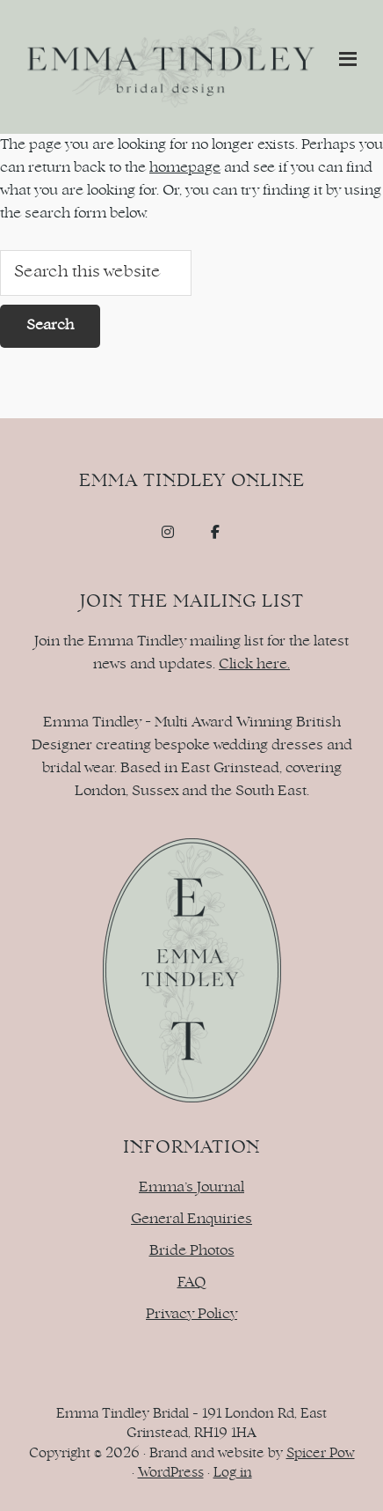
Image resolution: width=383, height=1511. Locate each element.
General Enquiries (191, 1219)
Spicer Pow (320, 1454)
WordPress (171, 1473)
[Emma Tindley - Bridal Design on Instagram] (168, 533)
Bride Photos (192, 1251)
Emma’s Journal (191, 1188)
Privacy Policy (191, 1314)
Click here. (254, 664)
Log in (232, 1473)
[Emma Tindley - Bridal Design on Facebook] (215, 533)
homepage (184, 168)
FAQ (191, 1283)
